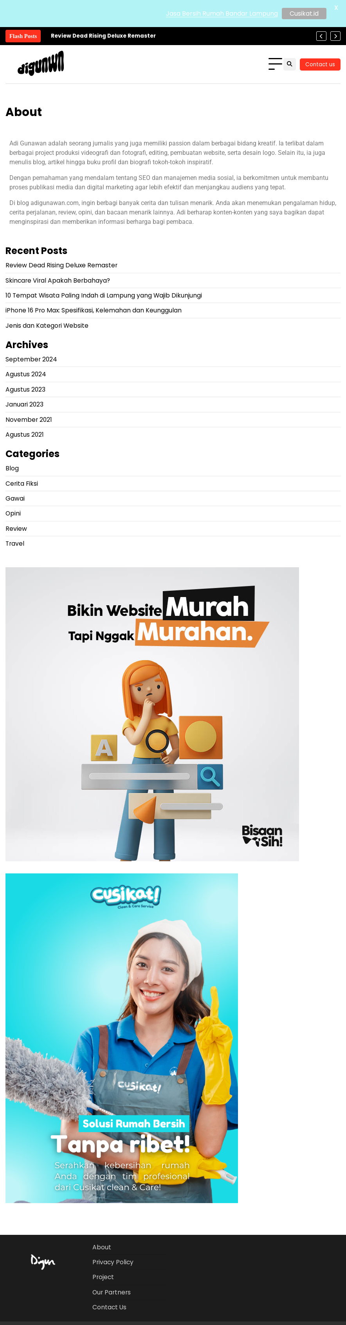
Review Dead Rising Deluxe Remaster (103, 36)
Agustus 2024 (25, 374)
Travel (14, 543)
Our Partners (111, 1292)
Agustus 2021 (24, 434)
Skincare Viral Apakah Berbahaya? (57, 280)
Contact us (320, 64)
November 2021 (28, 420)
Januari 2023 (24, 404)
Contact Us (109, 1307)
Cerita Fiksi (21, 483)
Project (103, 1277)
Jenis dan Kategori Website (46, 325)
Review (16, 529)
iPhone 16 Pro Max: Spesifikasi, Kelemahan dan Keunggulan (93, 310)
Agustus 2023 (25, 389)
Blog (12, 468)
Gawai (15, 498)
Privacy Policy (112, 1262)
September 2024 (31, 359)
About (101, 1247)
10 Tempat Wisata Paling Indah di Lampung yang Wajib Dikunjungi (103, 295)
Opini (13, 513)
